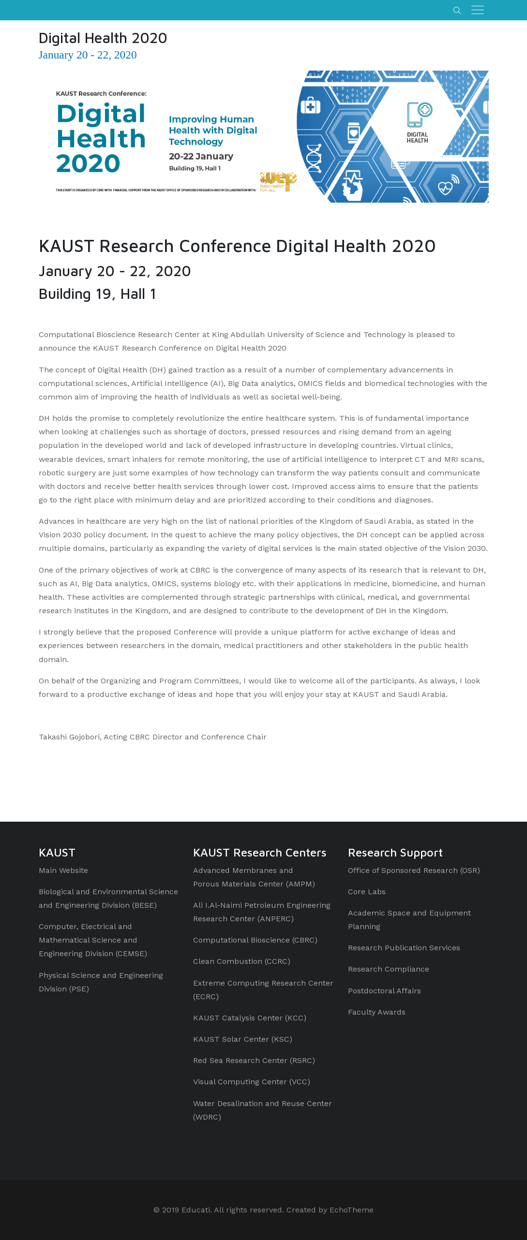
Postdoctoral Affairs (384, 990)
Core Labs (367, 891)
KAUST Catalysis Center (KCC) (249, 1017)
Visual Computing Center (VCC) (251, 1081)
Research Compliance (388, 969)
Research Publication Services (404, 947)
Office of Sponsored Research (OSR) (414, 870)
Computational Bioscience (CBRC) (255, 940)
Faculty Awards (377, 1012)
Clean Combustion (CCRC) (241, 961)
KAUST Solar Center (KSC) (242, 1039)
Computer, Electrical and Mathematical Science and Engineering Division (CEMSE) (93, 940)
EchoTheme (352, 1209)
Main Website (63, 870)
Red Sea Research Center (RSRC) (254, 1060)
